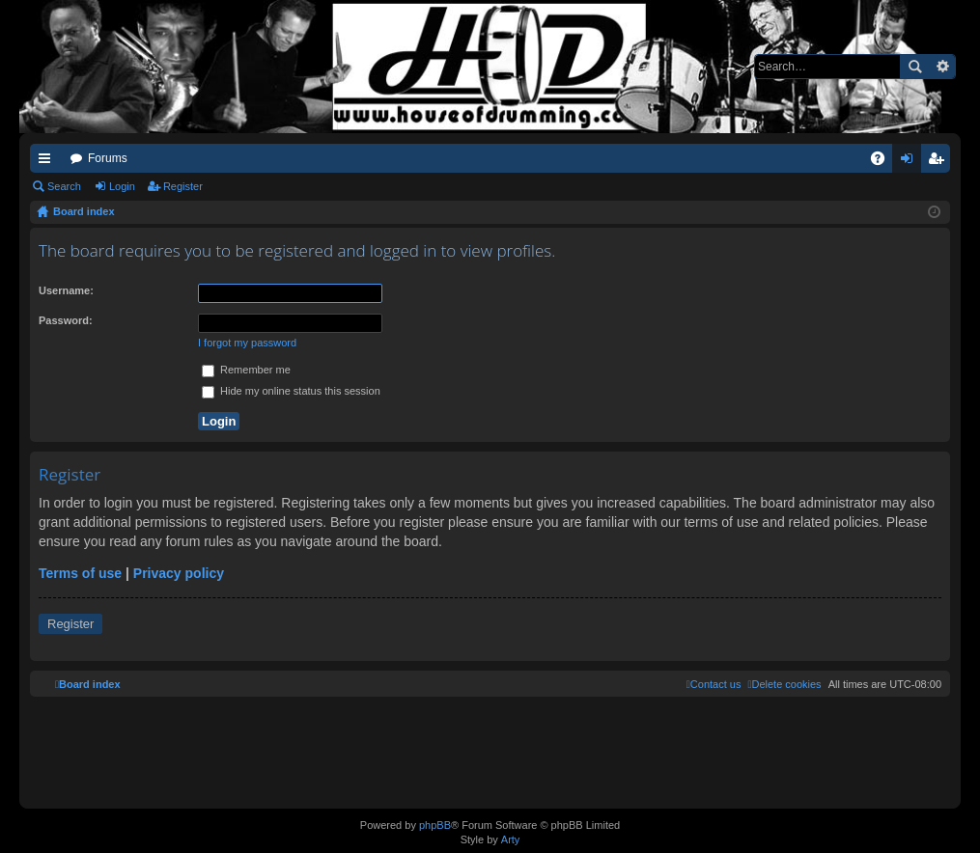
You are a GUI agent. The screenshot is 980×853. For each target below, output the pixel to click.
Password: (66, 320)
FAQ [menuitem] (884, 162)
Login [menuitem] (911, 162)
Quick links (48, 162)
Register (183, 186)
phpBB (435, 825)
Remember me (246, 369)
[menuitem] (784, 684)
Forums (107, 158)
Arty (510, 839)
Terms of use (80, 573)
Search (914, 66)
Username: (66, 290)
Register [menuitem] (940, 162)
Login (122, 186)
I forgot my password (247, 342)
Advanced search (942, 66)
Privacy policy (178, 573)
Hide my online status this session (291, 391)
